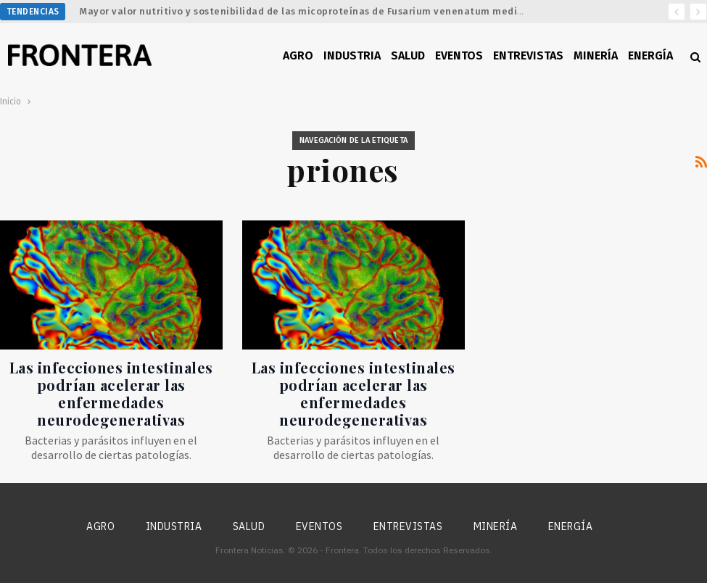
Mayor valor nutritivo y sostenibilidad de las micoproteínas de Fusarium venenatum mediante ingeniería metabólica (366, 11)
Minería (596, 55)
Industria (352, 55)
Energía (650, 55)
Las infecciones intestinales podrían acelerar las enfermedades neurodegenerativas (111, 393)
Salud (408, 55)
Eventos (459, 55)
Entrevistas (528, 55)
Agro (298, 55)
